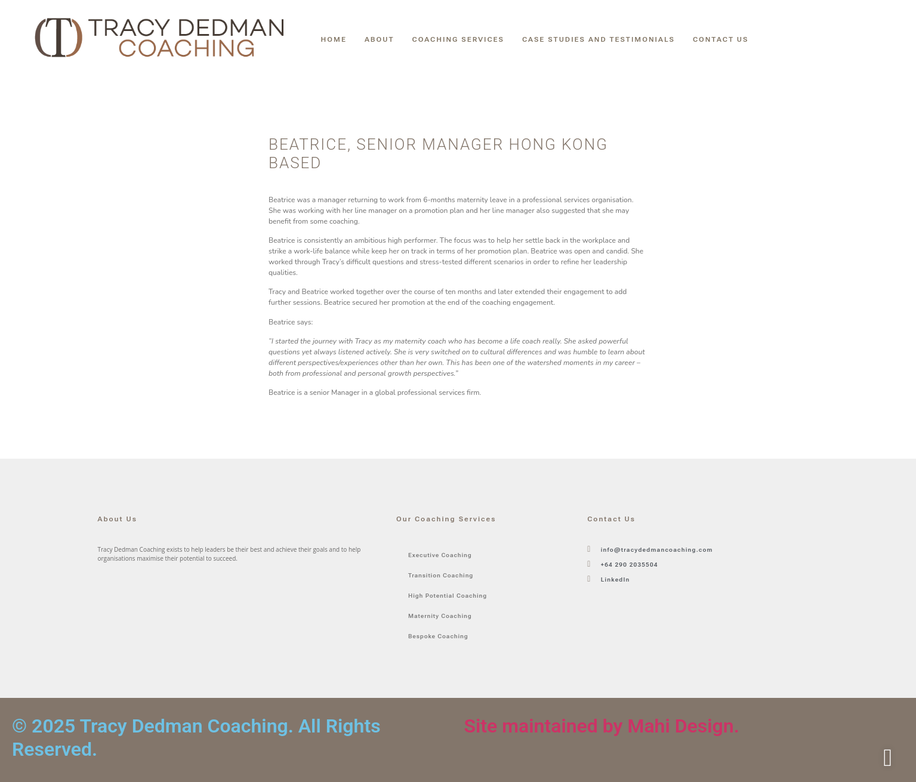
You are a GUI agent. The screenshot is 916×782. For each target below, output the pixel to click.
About (379, 39)
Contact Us (720, 39)
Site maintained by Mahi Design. (601, 726)
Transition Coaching (440, 575)
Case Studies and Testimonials (598, 39)
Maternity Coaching (439, 616)
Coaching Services (458, 39)
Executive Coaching (440, 555)
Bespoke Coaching (438, 636)
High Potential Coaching (447, 595)
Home (334, 39)
